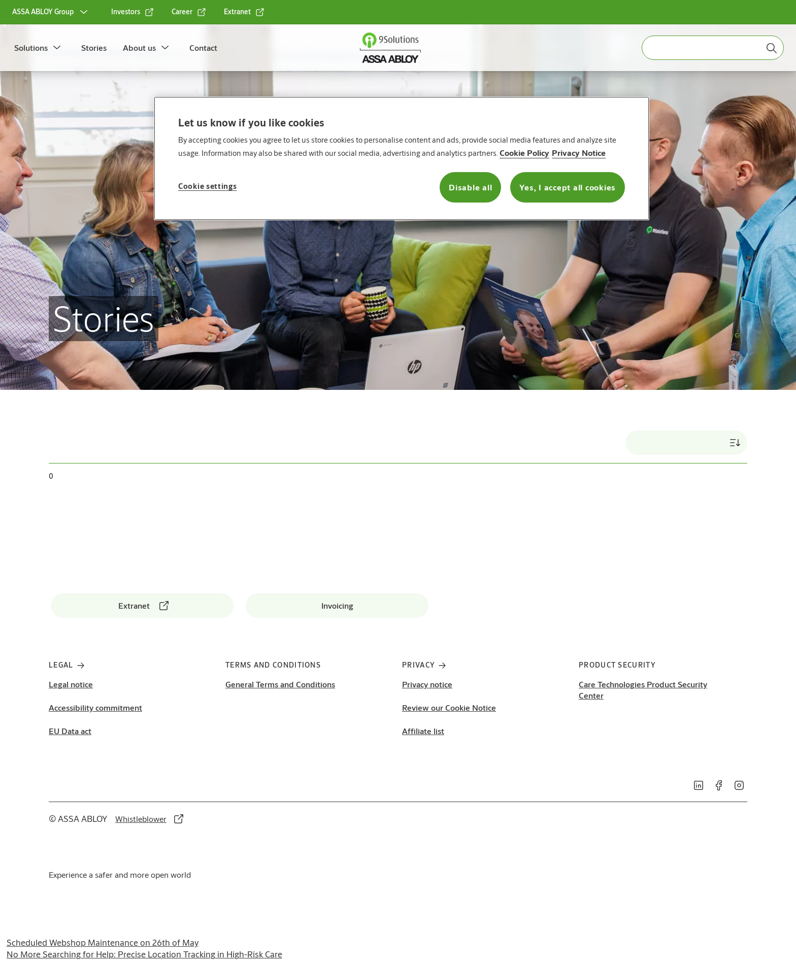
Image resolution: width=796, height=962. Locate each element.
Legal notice (71, 684)
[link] (132, 12)
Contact (203, 47)
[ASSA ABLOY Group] (51, 12)
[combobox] (713, 48)
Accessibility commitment (95, 707)
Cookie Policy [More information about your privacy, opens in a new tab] (524, 152)
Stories (94, 47)
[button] (57, 48)
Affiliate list (423, 730)
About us (139, 47)
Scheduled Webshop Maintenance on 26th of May (102, 942)
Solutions (31, 47)
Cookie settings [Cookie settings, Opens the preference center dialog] (207, 186)
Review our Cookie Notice (449, 707)
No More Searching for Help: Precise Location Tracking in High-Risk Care (144, 954)
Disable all (470, 187)
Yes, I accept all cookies (567, 187)
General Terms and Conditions (280, 684)
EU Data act (70, 730)
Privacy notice (427, 684)
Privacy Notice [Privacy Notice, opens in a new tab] (579, 152)
